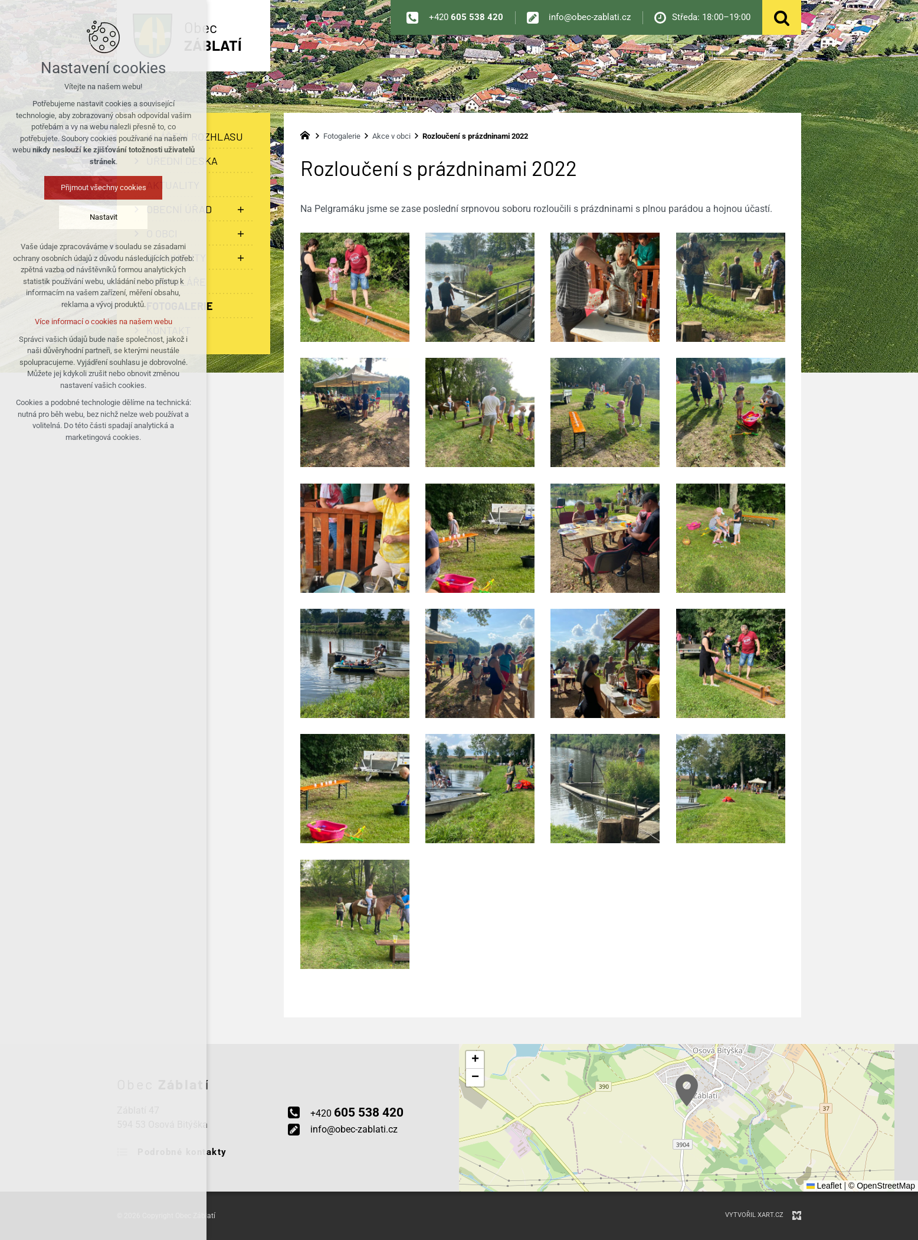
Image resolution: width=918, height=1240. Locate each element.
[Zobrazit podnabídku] (241, 209)
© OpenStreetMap (881, 1185)
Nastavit (103, 217)
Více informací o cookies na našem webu (103, 321)
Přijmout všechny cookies (103, 187)
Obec (213, 36)
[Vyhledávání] (781, 17)
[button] (687, 1090)
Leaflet (824, 1185)
